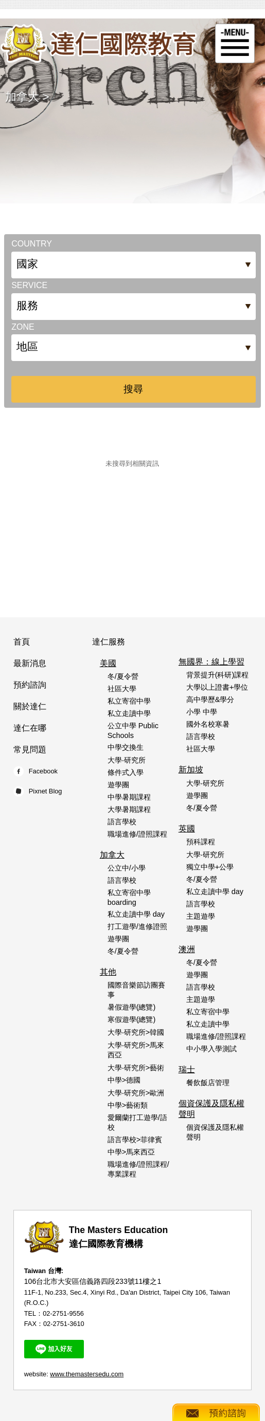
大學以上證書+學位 (217, 687)
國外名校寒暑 (207, 724)
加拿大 (22, 96)
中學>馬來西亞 (131, 1152)
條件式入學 (126, 772)
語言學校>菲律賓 (135, 1139)
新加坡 (191, 769)
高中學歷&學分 (210, 699)
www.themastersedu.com (86, 1374)
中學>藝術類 (128, 1105)
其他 (108, 972)
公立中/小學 (127, 868)
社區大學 (122, 689)
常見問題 (29, 749)
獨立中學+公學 (210, 867)
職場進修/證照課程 (137, 834)
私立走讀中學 (129, 713)
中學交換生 (126, 747)
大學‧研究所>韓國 (136, 1032)
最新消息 (29, 663)
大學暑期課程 (129, 809)
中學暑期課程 (129, 797)
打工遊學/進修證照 (137, 926)
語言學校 (122, 822)
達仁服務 (108, 641)
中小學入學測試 (211, 1049)
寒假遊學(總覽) (132, 1019)
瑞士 (187, 1069)
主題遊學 (200, 916)
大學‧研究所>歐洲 (136, 1093)
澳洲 (187, 949)
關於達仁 (29, 706)
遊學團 (118, 785)
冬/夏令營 (123, 676)
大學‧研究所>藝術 (136, 1068)
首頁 (21, 641)
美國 (108, 663)
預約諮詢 (29, 684)
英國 (187, 828)
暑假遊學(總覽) (132, 1007)
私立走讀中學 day (136, 914)
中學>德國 (124, 1080)
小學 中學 (201, 712)
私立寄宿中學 (129, 701)
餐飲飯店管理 (207, 1082)
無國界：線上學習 (211, 661)
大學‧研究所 (127, 760)
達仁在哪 (29, 728)
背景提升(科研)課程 (217, 675)
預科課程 (200, 842)
